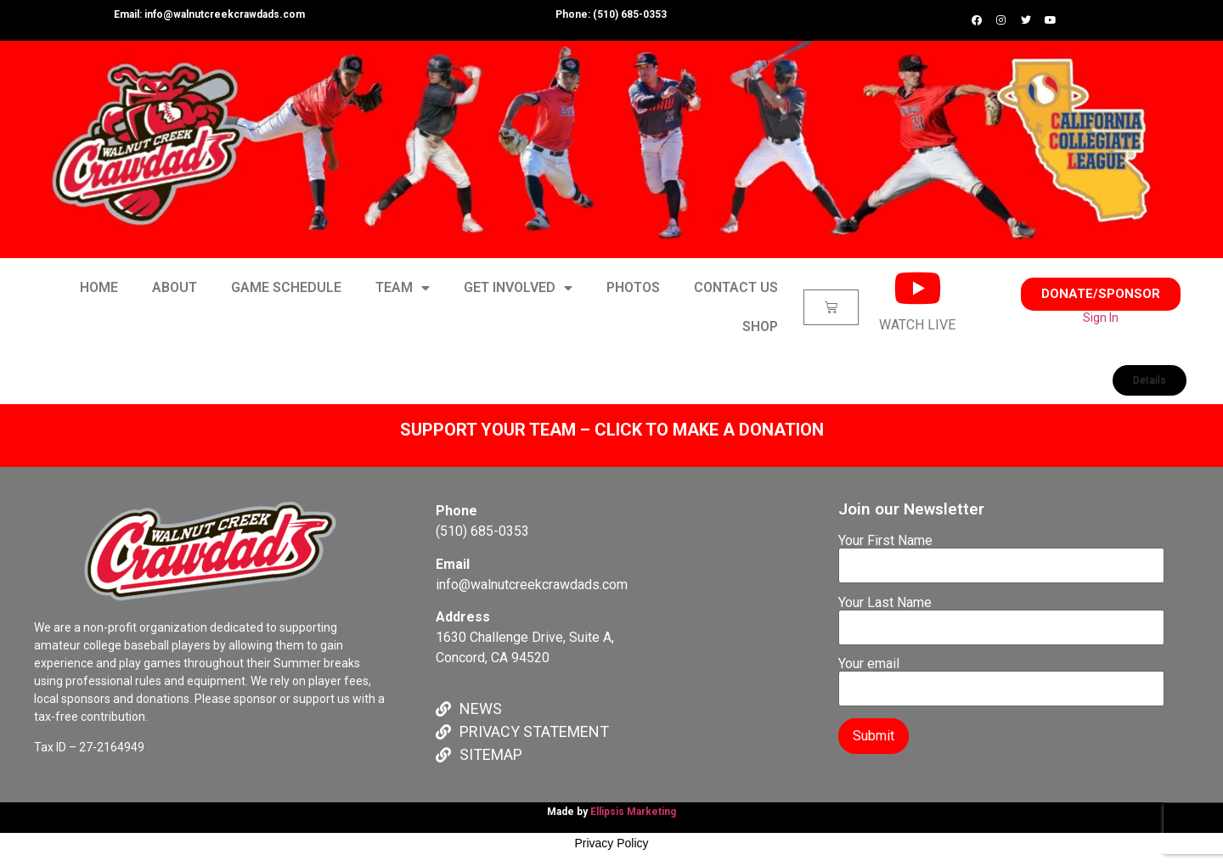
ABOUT (174, 287)
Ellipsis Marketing (633, 812)
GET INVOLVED (518, 288)
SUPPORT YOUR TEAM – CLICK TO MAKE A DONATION (612, 429)
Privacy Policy (611, 843)
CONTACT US (736, 287)
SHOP (760, 326)
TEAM (402, 288)
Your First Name (1001, 553)
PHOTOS (633, 287)
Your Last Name (1001, 615)
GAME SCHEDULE (286, 287)
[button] (1101, 294)
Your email (1001, 676)
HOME (99, 287)
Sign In (1101, 317)
